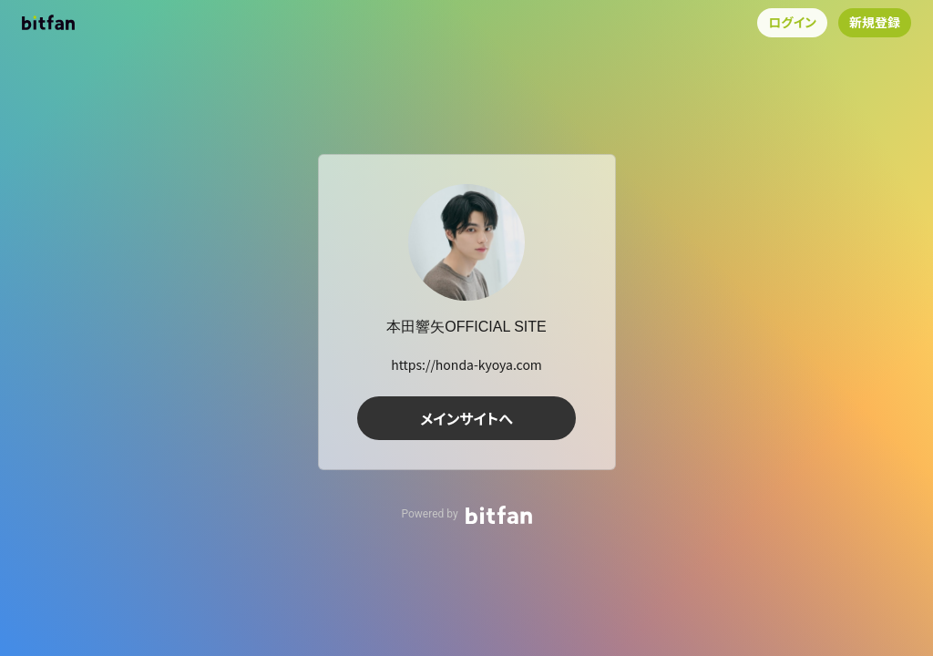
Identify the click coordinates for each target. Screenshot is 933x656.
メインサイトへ (466, 418)
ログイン (792, 22)
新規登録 (874, 22)
